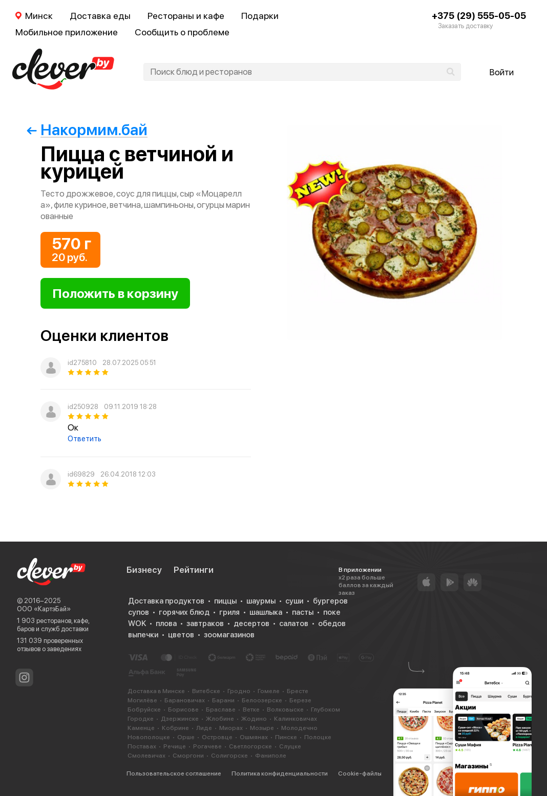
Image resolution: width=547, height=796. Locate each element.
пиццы (225, 601)
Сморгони (188, 755)
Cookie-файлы (360, 773)
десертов (251, 623)
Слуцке (290, 746)
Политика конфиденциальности (280, 773)
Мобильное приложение (66, 32)
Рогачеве (207, 746)
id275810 (82, 363)
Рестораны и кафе (186, 15)
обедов (332, 623)
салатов (293, 623)
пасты (302, 612)
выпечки (143, 634)
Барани (223, 700)
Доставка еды (100, 15)
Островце (217, 737)
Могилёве (142, 700)
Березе (300, 700)
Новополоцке (149, 737)
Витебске (206, 691)
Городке (141, 718)
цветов (181, 634)
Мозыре (262, 728)
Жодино (254, 718)
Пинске (286, 737)
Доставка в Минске (156, 691)
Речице (174, 746)
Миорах (231, 728)
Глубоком (325, 709)
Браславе (221, 709)
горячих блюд (184, 612)
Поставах (142, 746)
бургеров (330, 601)
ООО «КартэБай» (44, 609)
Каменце (141, 728)
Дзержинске (180, 718)
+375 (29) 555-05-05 (479, 15)
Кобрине (175, 728)
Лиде (204, 728)
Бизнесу (144, 570)
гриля (229, 612)
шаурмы (261, 601)
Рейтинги (194, 570)
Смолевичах (146, 755)
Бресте (297, 691)
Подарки (260, 15)
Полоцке (317, 737)
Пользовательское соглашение (174, 773)
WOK (137, 623)
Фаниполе (270, 755)
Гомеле (269, 691)
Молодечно (299, 728)
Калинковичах (295, 718)
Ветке (251, 709)
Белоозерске (262, 700)
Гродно (238, 691)
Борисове (183, 709)
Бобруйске (144, 709)
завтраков (205, 623)
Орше (186, 737)
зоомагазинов (229, 634)
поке (332, 612)
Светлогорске (250, 746)
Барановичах (184, 700)
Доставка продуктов (166, 601)
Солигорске (229, 755)
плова (166, 623)
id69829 (81, 474)
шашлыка (265, 612)
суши (294, 601)
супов (138, 612)
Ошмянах (254, 737)
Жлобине (220, 718)
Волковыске (285, 709)
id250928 (83, 407)
